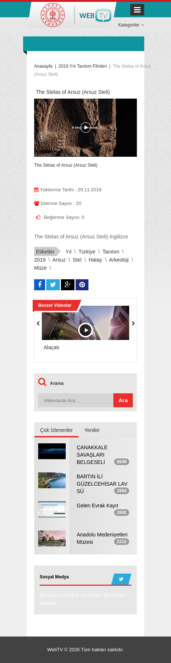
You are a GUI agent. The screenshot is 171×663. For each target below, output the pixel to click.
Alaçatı (51, 347)
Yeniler (92, 430)
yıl (68, 252)
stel (77, 260)
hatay (95, 260)
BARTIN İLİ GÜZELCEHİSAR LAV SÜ (102, 484)
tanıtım (110, 252)
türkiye (87, 252)
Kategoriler (131, 25)
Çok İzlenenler (56, 430)
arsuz (59, 260)
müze (40, 268)
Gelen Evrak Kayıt (97, 505)
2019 (40, 260)
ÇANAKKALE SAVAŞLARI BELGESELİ (92, 454)
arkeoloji (119, 260)
